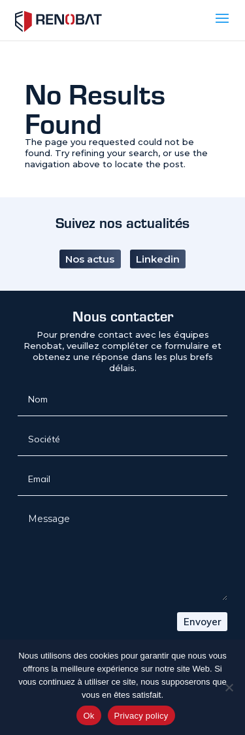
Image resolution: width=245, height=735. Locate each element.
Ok (88, 716)
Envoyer (202, 621)
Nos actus (89, 250)
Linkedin (158, 250)
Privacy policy (141, 716)
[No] (228, 687)
